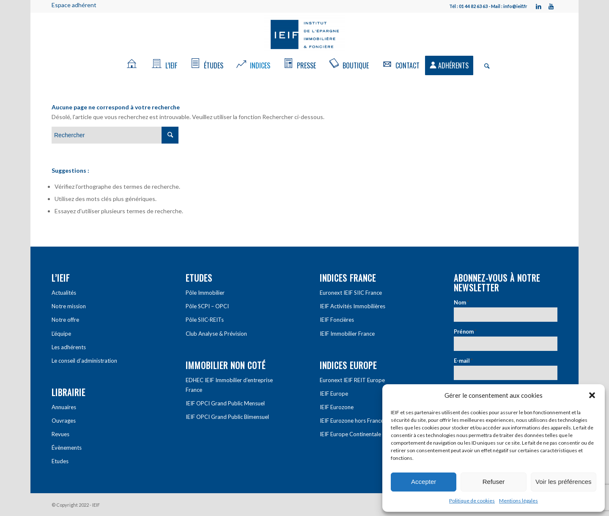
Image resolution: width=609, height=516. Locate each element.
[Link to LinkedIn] (538, 6)
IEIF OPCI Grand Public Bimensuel (227, 416)
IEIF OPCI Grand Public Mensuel (225, 403)
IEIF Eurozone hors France (352, 420)
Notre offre (65, 319)
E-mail (463, 360)
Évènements (67, 447)
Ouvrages (64, 420)
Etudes (60, 461)
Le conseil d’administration (84, 360)
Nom (461, 302)
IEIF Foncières (337, 319)
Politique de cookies (472, 500)
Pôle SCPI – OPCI (207, 306)
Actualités (64, 292)
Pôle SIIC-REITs (205, 319)
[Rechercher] (484, 65)
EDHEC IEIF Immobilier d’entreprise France (229, 385)
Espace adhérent (74, 4)
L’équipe (61, 333)
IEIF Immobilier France (347, 333)
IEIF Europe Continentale (350, 434)
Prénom (465, 331)
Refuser (494, 481)
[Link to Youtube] (551, 6)
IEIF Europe (334, 393)
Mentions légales (518, 500)
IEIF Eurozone (337, 407)
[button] (592, 395)
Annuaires (64, 407)
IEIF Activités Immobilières (352, 306)
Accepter (423, 481)
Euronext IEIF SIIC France (351, 292)
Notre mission (69, 306)
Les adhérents (69, 347)
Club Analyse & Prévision (216, 333)
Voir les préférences (563, 481)
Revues (60, 434)
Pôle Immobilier (205, 292)
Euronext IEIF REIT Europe (352, 380)
